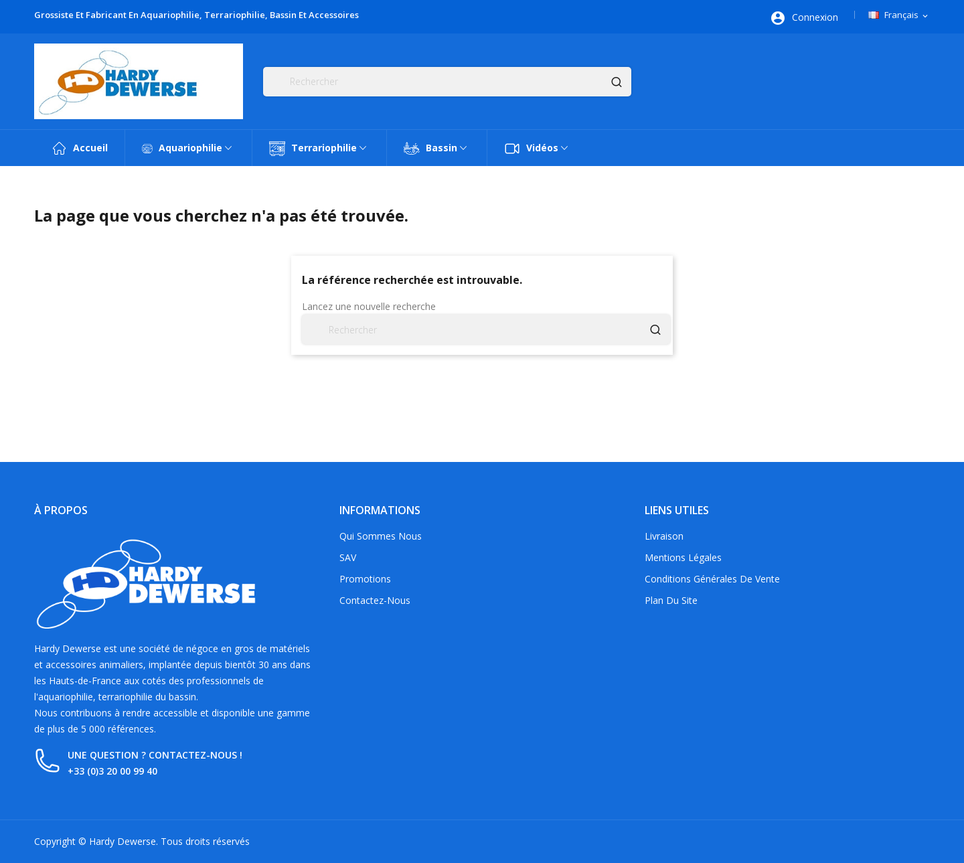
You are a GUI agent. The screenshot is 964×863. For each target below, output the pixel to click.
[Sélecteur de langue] (899, 15)
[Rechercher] (447, 81)
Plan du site (671, 600)
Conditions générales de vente (712, 578)
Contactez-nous (374, 600)
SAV (347, 557)
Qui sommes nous (380, 536)
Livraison (664, 536)
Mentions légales (683, 557)
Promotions (365, 578)
